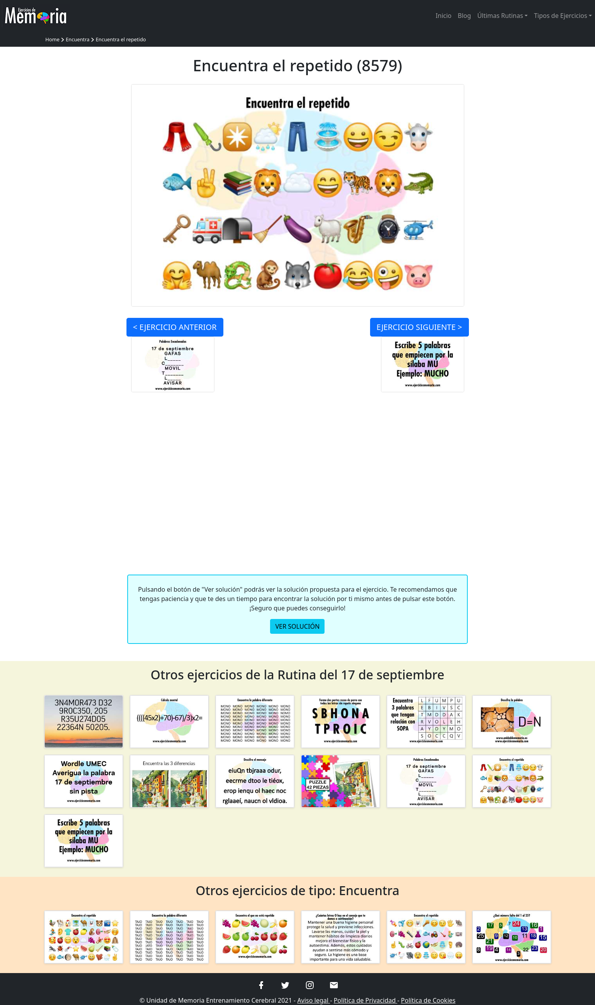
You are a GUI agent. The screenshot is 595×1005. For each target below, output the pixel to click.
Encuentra (78, 39)
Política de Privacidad (365, 1000)
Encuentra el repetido (121, 39)
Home (53, 39)
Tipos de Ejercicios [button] (560, 15)
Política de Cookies (428, 1000)
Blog (464, 15)
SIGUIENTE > (419, 327)
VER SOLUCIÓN (297, 626)
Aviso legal (313, 1000)
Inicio (443, 15)
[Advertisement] (84, 201)
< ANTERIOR (175, 327)
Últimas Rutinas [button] (500, 15)
